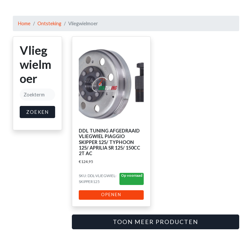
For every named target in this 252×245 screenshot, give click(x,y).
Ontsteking (49, 23)
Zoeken (37, 112)
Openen (111, 194)
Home (24, 23)
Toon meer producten (155, 221)
